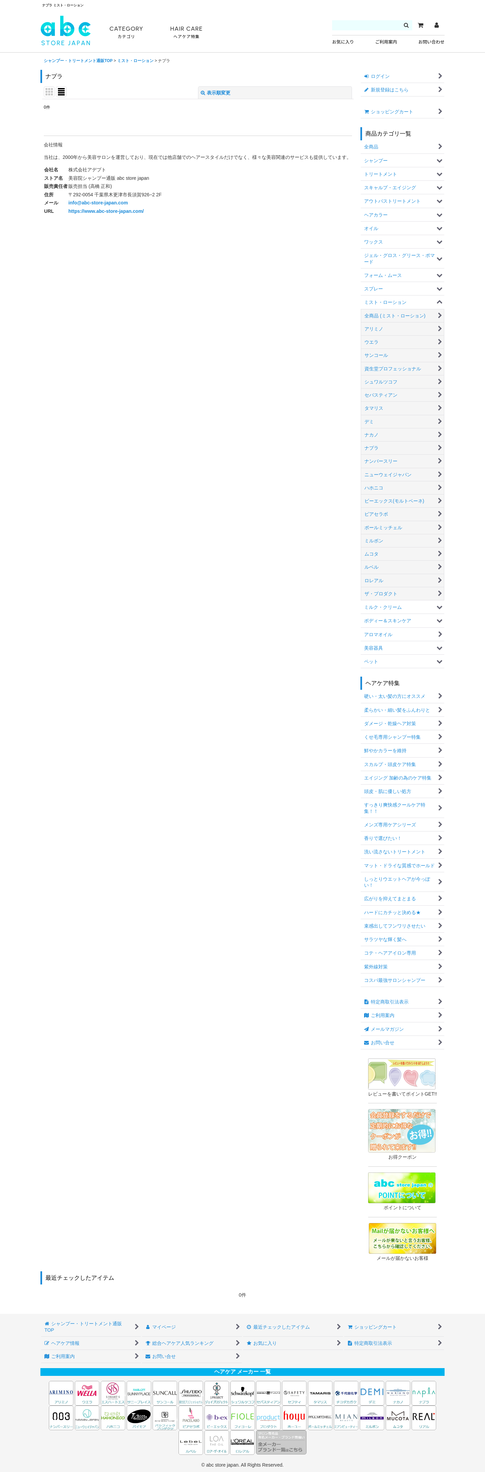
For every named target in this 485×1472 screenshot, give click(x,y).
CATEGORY (126, 32)
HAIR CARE (186, 32)
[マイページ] (436, 25)
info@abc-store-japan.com (98, 202)
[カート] (420, 25)
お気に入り (343, 42)
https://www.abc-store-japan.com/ (106, 211)
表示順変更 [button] (215, 92)
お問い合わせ (431, 42)
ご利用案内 (386, 42)
